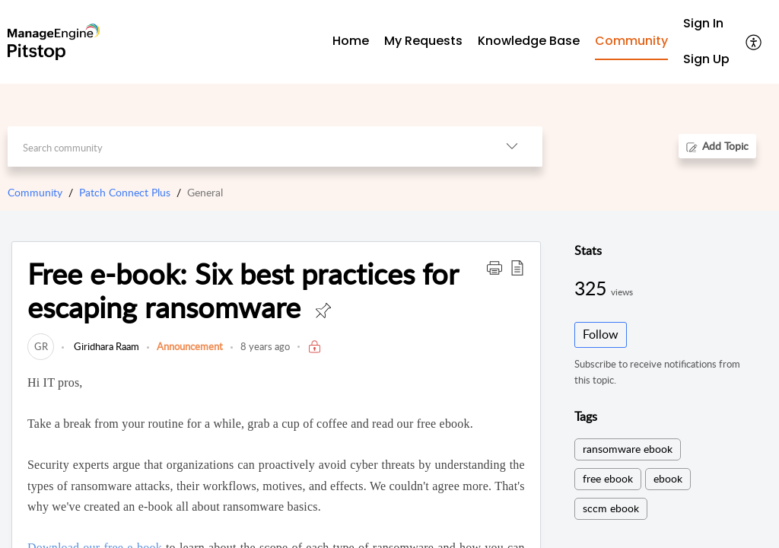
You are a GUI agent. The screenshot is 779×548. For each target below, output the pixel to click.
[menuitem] (706, 24)
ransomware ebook (627, 448)
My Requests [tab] (423, 40)
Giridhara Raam (105, 346)
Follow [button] (600, 334)
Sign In (703, 23)
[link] (40, 346)
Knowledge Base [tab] (529, 40)
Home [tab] (350, 40)
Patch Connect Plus (124, 192)
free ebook (608, 478)
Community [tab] (631, 40)
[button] (754, 41)
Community (35, 192)
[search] (244, 146)
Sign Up (706, 59)
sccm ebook (611, 508)
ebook (667, 478)
